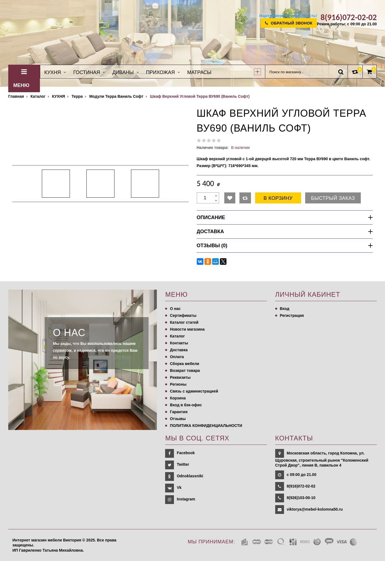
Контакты (179, 343)
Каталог (177, 336)
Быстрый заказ (333, 198)
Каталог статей (184, 322)
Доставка (178, 350)
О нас (175, 308)
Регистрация (292, 315)
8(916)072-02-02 (301, 486)
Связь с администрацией (194, 391)
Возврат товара (185, 370)
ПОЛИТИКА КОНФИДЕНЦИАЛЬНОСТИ (206, 425)
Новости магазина (187, 329)
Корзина (177, 398)
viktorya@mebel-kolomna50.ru (315, 509)
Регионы (178, 384)
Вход (285, 308)
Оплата (177, 357)
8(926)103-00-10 (301, 497)
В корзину (278, 198)
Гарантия (178, 412)
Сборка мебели (184, 363)
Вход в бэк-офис (186, 405)
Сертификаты (183, 315)
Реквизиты (180, 377)
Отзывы (177, 418)
